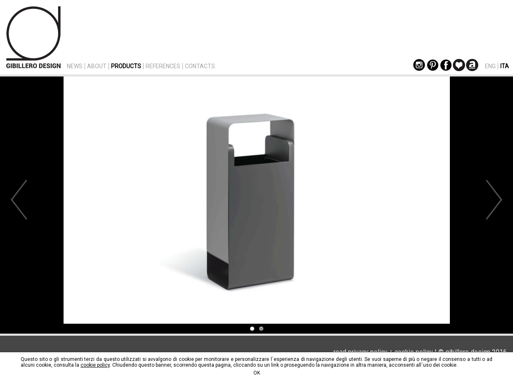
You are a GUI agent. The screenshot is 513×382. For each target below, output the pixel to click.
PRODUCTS (126, 66)
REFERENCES (163, 66)
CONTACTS (200, 66)
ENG (490, 66)
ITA (504, 66)
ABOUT (96, 66)
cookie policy (95, 365)
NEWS (75, 66)
